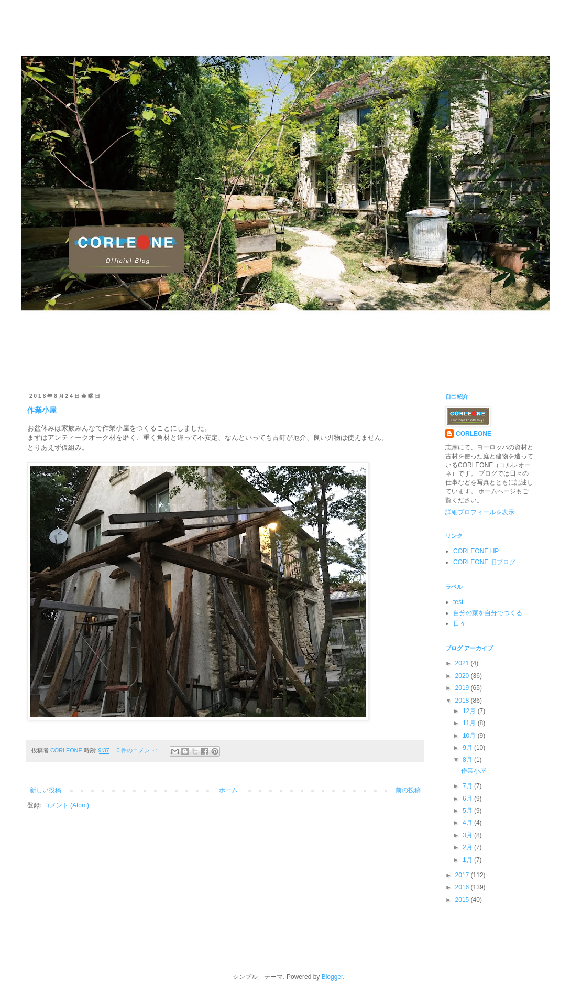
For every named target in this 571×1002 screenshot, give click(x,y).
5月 (468, 810)
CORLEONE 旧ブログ (484, 562)
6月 (468, 798)
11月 (470, 723)
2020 (463, 676)
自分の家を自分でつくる (487, 613)
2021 (463, 663)
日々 (459, 623)
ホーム (228, 790)
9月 (468, 747)
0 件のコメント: (137, 750)
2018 (463, 700)
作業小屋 (42, 410)
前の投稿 (408, 790)
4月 (468, 822)
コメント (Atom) (66, 805)
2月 (468, 847)
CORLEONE (473, 433)
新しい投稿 (45, 790)
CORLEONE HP (476, 551)
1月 (468, 860)
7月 (468, 786)
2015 (463, 899)
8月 (468, 759)
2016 (463, 887)
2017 (463, 875)
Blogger (332, 977)
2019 (463, 688)
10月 (470, 735)
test (458, 602)
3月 (468, 835)
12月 (470, 711)
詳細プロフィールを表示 (479, 512)
